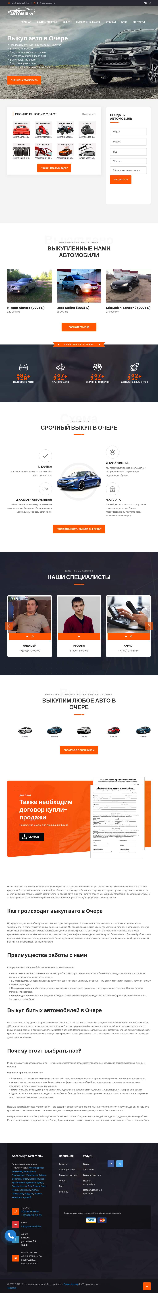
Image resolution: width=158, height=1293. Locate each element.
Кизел (25, 1178)
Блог (124, 22)
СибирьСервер (71, 1284)
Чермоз (38, 1193)
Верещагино (29, 1171)
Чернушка (17, 1197)
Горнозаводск (18, 1175)
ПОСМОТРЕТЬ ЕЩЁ (79, 327)
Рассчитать (121, 179)
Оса (30, 1186)
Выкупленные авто (88, 22)
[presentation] (133, 192)
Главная (26, 22)
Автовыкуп (88, 1169)
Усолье (34, 1189)
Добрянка (17, 1178)
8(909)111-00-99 (79, 650)
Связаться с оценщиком (79, 750)
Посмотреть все (89, 114)
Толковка (11, 1287)
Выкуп (66, 22)
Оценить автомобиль (24, 80)
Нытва (23, 1186)
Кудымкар (31, 1182)
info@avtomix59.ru (20, 3)
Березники (17, 1171)
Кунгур (40, 1182)
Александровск (36, 1167)
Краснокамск (18, 1182)
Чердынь (29, 1193)
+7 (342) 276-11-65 (128, 650)
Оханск (36, 1186)
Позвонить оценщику (54, 167)
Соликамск (24, 1189)
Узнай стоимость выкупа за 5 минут (78, 529)
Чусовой (27, 1197)
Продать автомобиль (89, 1182)
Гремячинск (32, 1175)
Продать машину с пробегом (92, 1191)
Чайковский (17, 1193)
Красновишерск (37, 1178)
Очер (43, 1186)
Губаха (42, 1175)
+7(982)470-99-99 (29, 650)
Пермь (15, 1189)
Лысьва (15, 1186)
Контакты (139, 22)
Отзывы (111, 22)
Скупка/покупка (47, 22)
